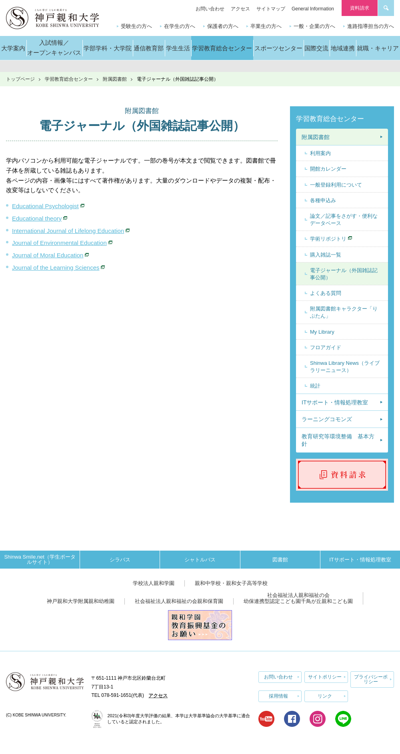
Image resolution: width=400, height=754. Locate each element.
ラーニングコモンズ (327, 419)
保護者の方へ (222, 26)
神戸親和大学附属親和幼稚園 (80, 601)
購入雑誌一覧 (325, 255)
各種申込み (323, 200)
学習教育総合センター (69, 79)
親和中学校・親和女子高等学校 (231, 583)
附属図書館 (115, 79)
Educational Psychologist (45, 206)
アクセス (240, 9)
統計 (315, 386)
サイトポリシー (325, 677)
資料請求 (359, 8)
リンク (325, 695)
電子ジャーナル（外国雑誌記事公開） (344, 274)
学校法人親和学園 (153, 583)
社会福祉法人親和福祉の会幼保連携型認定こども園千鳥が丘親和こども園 (298, 598)
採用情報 (278, 695)
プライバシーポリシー (371, 679)
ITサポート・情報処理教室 (335, 402)
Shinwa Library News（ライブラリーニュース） (345, 366)
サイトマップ (270, 9)
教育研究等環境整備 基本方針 (338, 440)
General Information (313, 9)
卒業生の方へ (266, 26)
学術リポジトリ (328, 239)
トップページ (20, 79)
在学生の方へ (179, 26)
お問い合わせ (210, 9)
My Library (322, 332)
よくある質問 (325, 293)
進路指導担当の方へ (370, 26)
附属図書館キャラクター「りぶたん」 (344, 312)
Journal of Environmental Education (59, 242)
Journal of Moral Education (47, 255)
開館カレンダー (328, 169)
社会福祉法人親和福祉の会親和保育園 (179, 601)
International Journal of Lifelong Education (68, 230)
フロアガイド (325, 347)
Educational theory (37, 218)
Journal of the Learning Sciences (55, 267)
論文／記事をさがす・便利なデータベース (344, 219)
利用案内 (320, 153)
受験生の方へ (136, 26)
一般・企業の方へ (314, 26)
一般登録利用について (336, 185)
